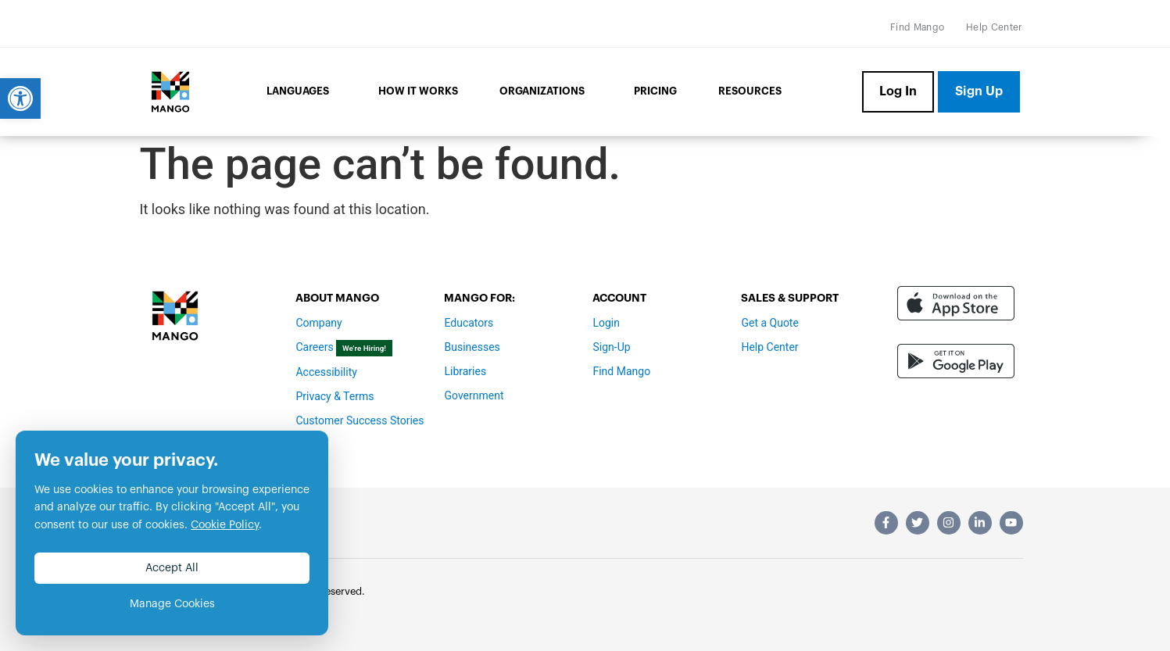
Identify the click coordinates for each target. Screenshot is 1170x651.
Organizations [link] (545, 92)
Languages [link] (302, 92)
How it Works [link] (418, 91)
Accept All (172, 568)
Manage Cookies (172, 604)
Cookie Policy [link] (225, 525)
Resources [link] (750, 91)
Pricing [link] (655, 91)
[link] (20, 98)
